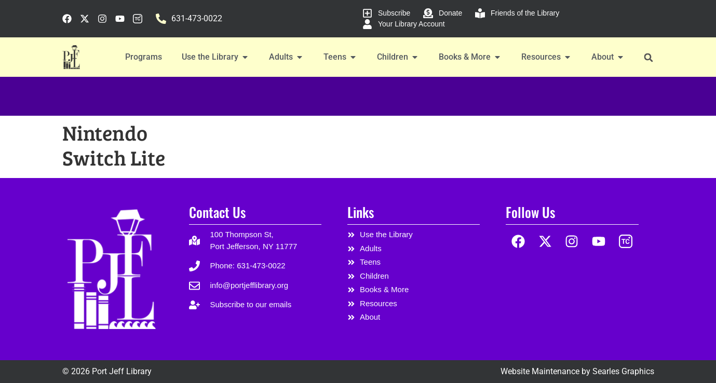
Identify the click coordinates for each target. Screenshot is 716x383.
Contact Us (217, 212)
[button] (648, 57)
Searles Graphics (623, 371)
